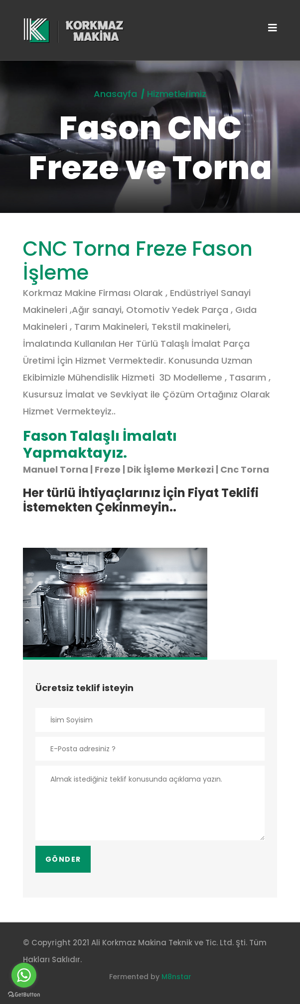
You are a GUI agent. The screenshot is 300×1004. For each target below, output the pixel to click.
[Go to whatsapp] (23, 975)
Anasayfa (115, 94)
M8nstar (176, 977)
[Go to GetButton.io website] (24, 994)
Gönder (63, 859)
